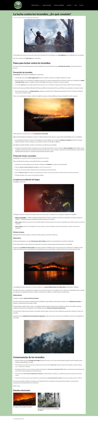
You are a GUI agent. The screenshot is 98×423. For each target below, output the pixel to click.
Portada (15, 17)
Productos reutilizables (59, 5)
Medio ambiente (35, 5)
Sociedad (69, 5)
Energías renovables (46, 5)
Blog (76, 5)
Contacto (81, 5)
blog (19, 386)
